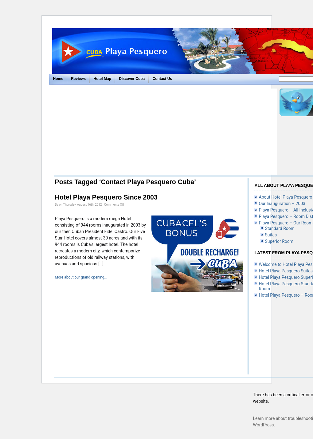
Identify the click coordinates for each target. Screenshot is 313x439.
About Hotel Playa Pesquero (285, 197)
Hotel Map (102, 79)
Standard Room (280, 228)
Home (58, 79)
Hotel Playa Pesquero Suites (286, 270)
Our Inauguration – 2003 (282, 203)
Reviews (78, 79)
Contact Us (162, 79)
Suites (271, 234)
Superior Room (279, 241)
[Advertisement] (164, 132)
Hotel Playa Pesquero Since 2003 (106, 197)
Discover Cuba (132, 79)
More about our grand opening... (81, 277)
